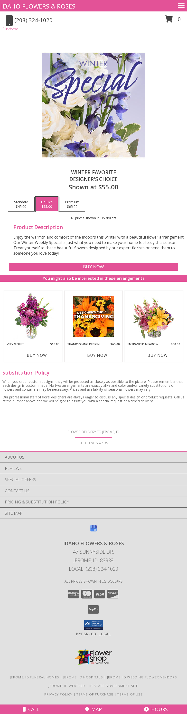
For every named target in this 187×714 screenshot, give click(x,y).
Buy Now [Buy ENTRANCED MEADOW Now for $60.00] (158, 355)
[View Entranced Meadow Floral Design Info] (153, 316)
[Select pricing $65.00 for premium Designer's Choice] (72, 204)
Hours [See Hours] (156, 709)
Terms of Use (130, 694)
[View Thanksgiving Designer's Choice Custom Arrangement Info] (93, 316)
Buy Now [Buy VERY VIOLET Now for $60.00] (37, 355)
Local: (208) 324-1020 (93, 569)
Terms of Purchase (94, 694)
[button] (173, 20)
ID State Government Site (113, 686)
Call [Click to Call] (31, 709)
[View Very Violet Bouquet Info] (33, 316)
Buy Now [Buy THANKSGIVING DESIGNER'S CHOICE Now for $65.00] (97, 355)
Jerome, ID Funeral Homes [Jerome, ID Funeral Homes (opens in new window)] (34, 677)
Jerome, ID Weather (67, 686)
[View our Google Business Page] (93, 530)
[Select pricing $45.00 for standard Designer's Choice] (21, 204)
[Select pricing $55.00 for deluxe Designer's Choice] (47, 204)
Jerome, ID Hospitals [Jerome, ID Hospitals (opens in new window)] (83, 677)
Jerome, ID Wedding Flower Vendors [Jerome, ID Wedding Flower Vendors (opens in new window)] (142, 677)
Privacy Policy (58, 694)
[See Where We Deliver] (93, 443)
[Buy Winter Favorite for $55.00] (93, 267)
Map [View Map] (93, 709)
